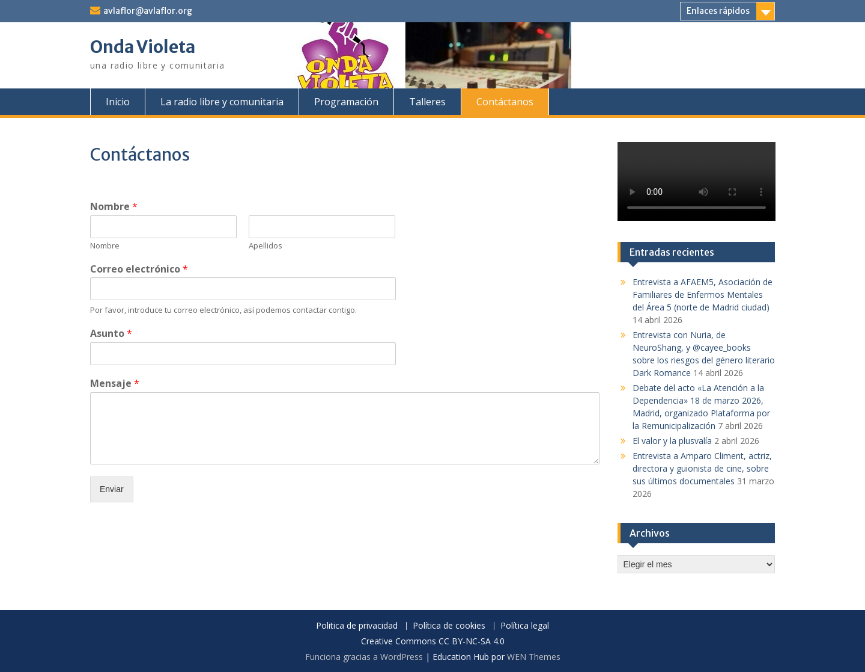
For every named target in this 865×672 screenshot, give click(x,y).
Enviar (112, 489)
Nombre (114, 206)
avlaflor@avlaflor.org (147, 10)
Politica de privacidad (357, 626)
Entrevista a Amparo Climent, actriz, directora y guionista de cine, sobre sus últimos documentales (702, 468)
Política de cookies (449, 626)
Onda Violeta (142, 47)
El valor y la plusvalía (672, 440)
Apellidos (265, 246)
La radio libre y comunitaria (222, 101)
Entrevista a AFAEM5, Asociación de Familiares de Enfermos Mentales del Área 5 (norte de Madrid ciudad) (702, 294)
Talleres (427, 101)
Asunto (111, 333)
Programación (346, 101)
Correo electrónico (139, 269)
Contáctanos (504, 101)
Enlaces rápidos (718, 10)
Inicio (118, 101)
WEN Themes (533, 656)
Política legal (524, 626)
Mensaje (114, 383)
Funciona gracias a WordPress (364, 656)
